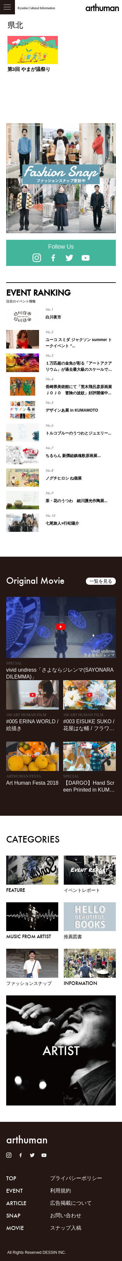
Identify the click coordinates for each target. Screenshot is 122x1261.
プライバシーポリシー (76, 1178)
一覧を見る (100, 581)
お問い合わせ (65, 1215)
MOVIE (15, 1228)
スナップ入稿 (65, 1228)
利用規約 (60, 1190)
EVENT (14, 1190)
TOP (11, 1178)
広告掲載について (71, 1203)
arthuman (102, 8)
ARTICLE (16, 1203)
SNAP (13, 1215)
